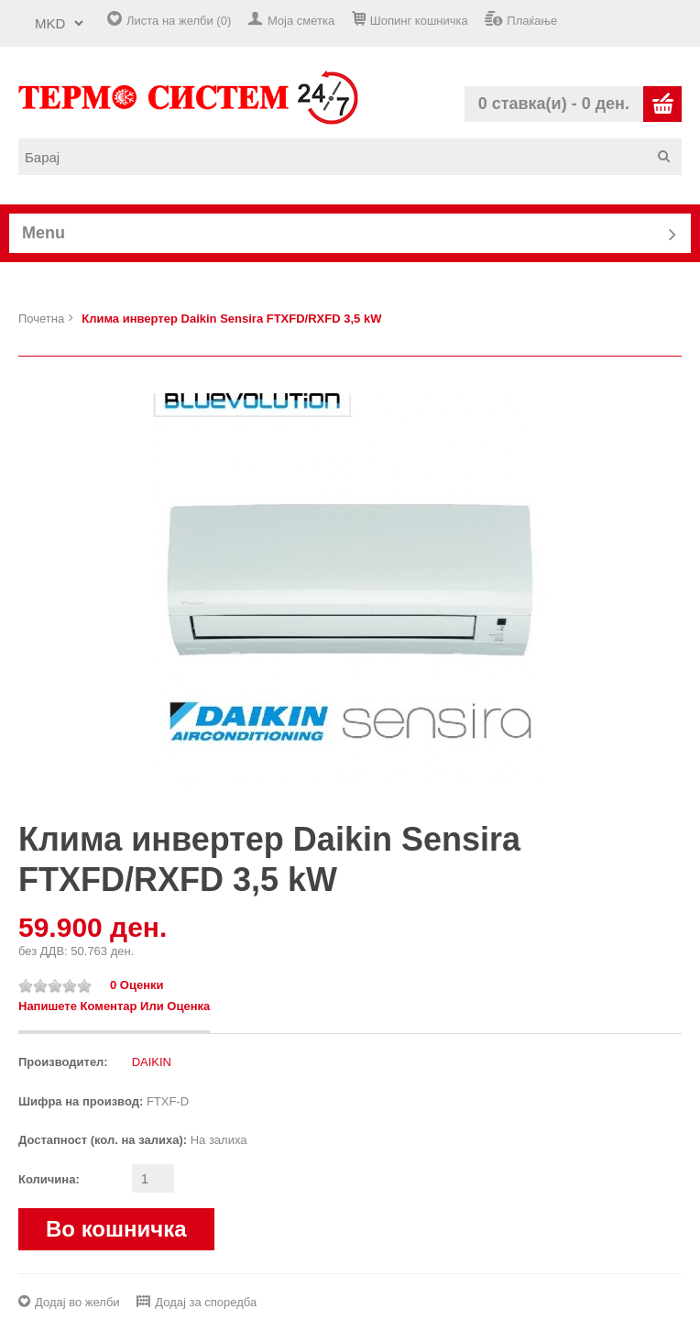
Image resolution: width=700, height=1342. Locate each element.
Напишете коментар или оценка (114, 1006)
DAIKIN (151, 1062)
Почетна (41, 318)
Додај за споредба (206, 1302)
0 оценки (137, 985)
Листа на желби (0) (178, 21)
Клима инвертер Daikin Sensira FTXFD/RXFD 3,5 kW (231, 318)
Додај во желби (77, 1302)
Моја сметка (301, 21)
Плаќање (532, 21)
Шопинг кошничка (419, 21)
